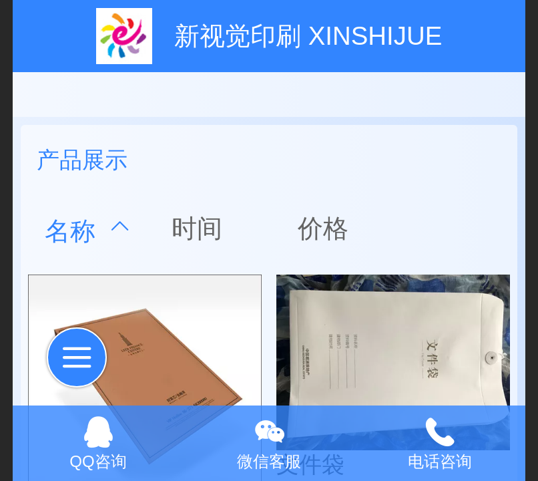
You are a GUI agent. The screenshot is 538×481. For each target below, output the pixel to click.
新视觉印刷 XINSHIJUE (308, 35)
